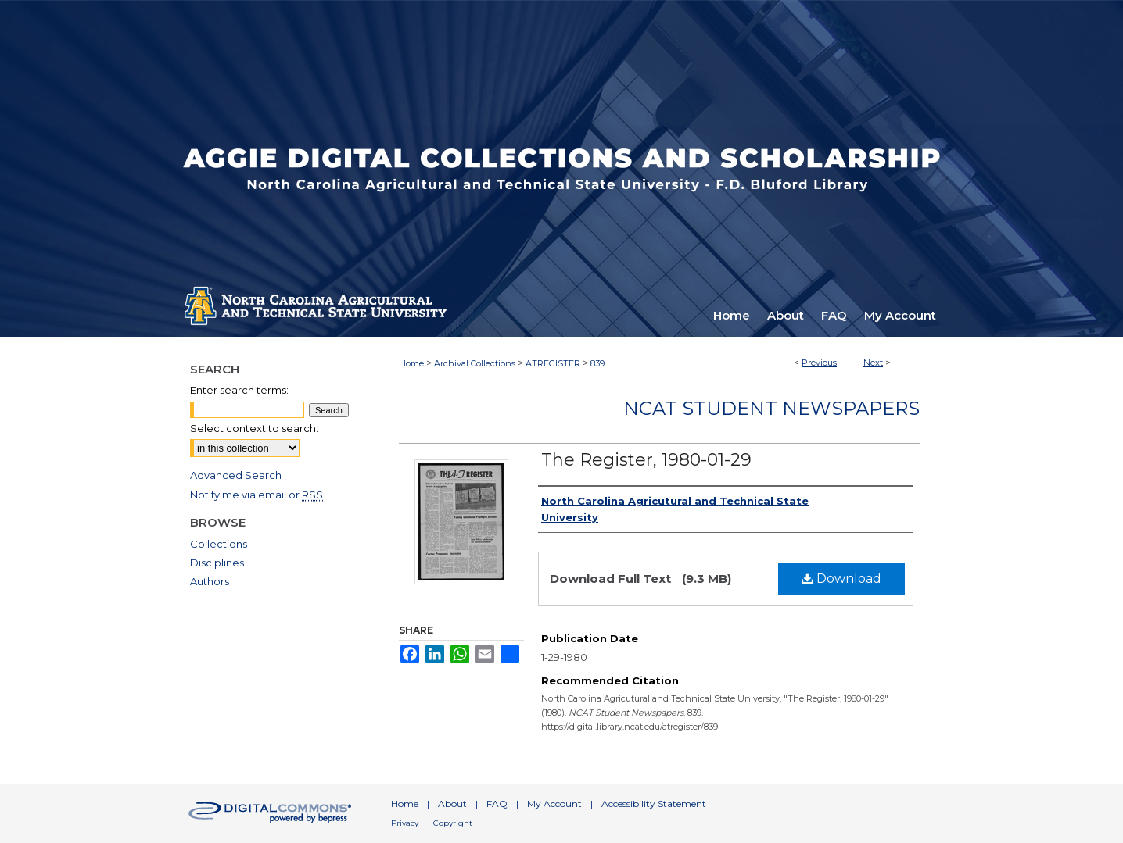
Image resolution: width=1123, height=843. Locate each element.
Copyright (452, 823)
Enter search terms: (239, 390)
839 (597, 363)
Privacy (404, 823)
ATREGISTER (553, 363)
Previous (819, 362)
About (452, 803)
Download (841, 578)
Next (873, 362)
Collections (218, 544)
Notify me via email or (256, 494)
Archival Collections (474, 363)
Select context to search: (254, 428)
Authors (209, 581)
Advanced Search (236, 475)
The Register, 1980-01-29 (646, 459)
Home (411, 363)
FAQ (497, 803)
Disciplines (217, 562)
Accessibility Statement (653, 803)
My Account (554, 803)
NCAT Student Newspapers (771, 408)
